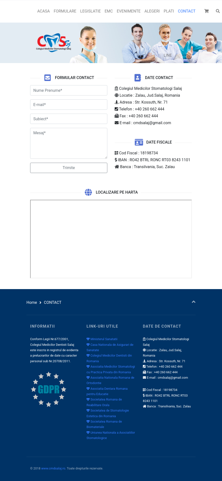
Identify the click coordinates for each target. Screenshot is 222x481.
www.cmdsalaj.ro (53, 468)
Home (31, 302)
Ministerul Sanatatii (101, 339)
